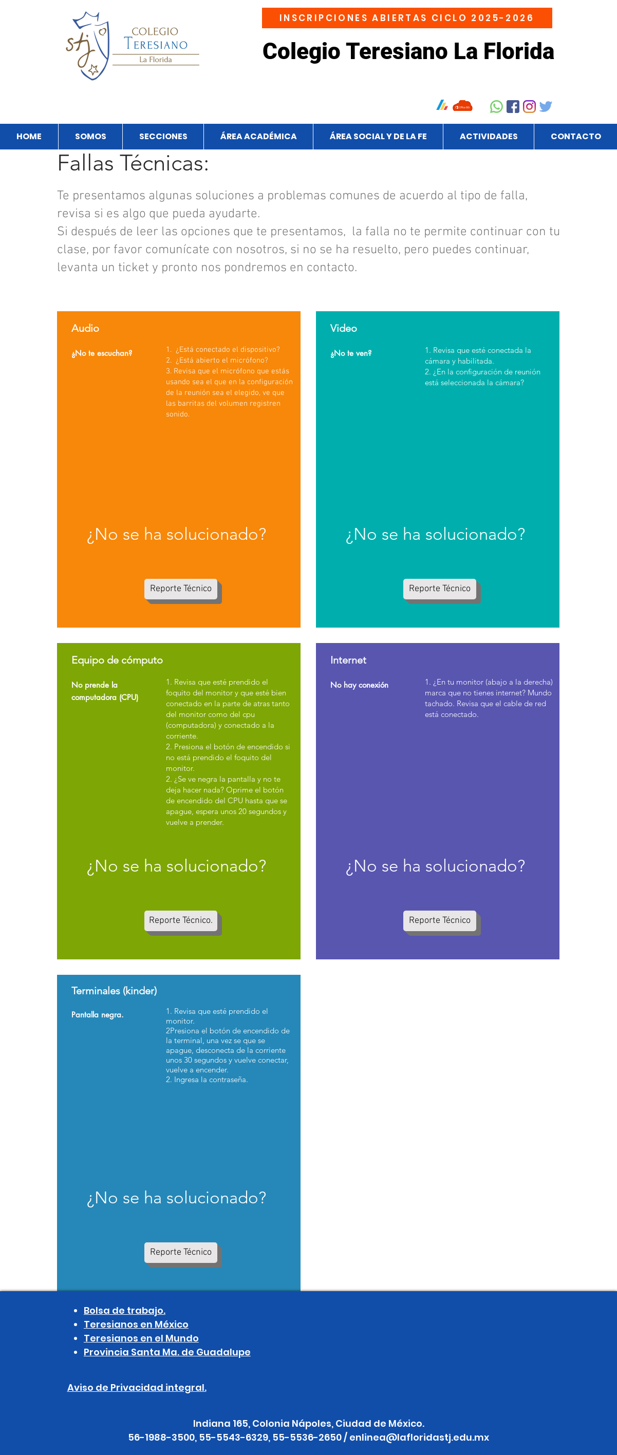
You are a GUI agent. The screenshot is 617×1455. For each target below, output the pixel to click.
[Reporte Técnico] (180, 589)
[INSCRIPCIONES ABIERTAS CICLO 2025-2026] (407, 18)
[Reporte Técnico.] (180, 921)
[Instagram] (529, 106)
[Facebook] (513, 106)
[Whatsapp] (496, 106)
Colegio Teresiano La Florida (408, 51)
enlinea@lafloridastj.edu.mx (419, 1437)
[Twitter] (545, 106)
